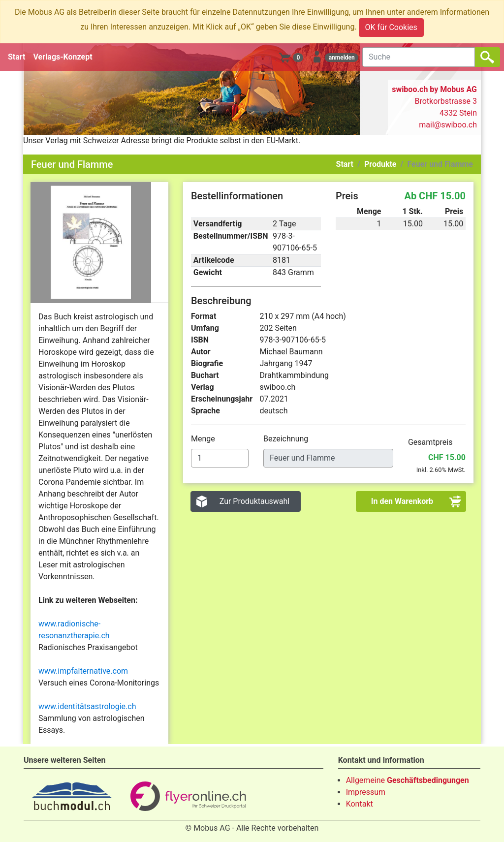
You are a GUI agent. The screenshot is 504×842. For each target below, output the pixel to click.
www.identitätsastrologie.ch (87, 706)
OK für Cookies (391, 27)
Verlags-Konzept (63, 57)
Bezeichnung (286, 438)
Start (17, 57)
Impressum (366, 792)
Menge (204, 438)
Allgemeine (407, 780)
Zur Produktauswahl (255, 501)
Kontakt (359, 804)
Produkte (380, 164)
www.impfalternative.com (83, 671)
